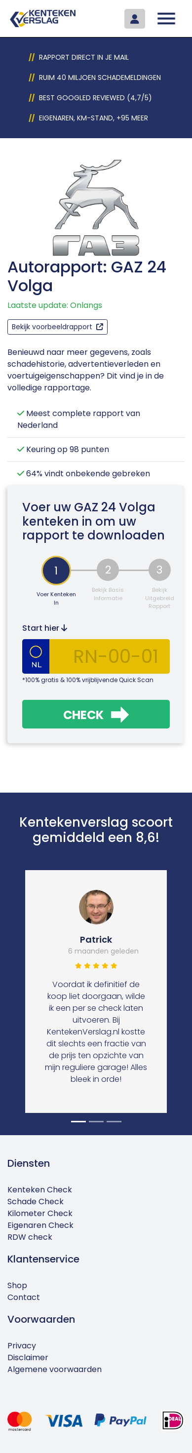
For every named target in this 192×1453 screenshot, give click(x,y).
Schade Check (35, 1201)
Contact (23, 1297)
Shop (17, 1285)
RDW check (29, 1237)
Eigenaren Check (40, 1225)
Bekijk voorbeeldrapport (57, 327)
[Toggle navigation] (166, 18)
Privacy (21, 1345)
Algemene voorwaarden (54, 1369)
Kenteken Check (39, 1189)
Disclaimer (27, 1357)
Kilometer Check (40, 1213)
